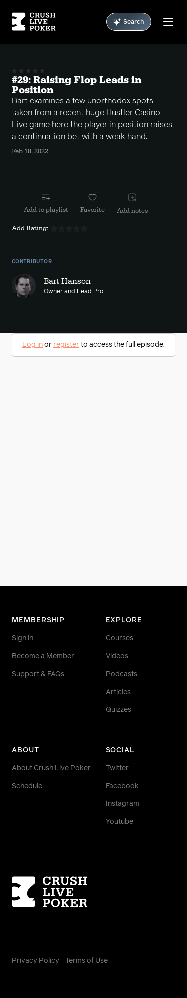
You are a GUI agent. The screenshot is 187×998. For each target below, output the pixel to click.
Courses (119, 638)
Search (128, 22)
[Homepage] (34, 22)
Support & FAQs (38, 674)
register (66, 344)
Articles (118, 692)
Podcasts (121, 674)
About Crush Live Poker (51, 768)
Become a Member (43, 656)
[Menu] (168, 22)
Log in (32, 344)
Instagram (122, 803)
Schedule (27, 786)
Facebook (122, 786)
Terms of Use (86, 960)
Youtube (119, 821)
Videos (117, 656)
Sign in (22, 638)
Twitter (117, 768)
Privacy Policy (35, 960)
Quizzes (118, 709)
